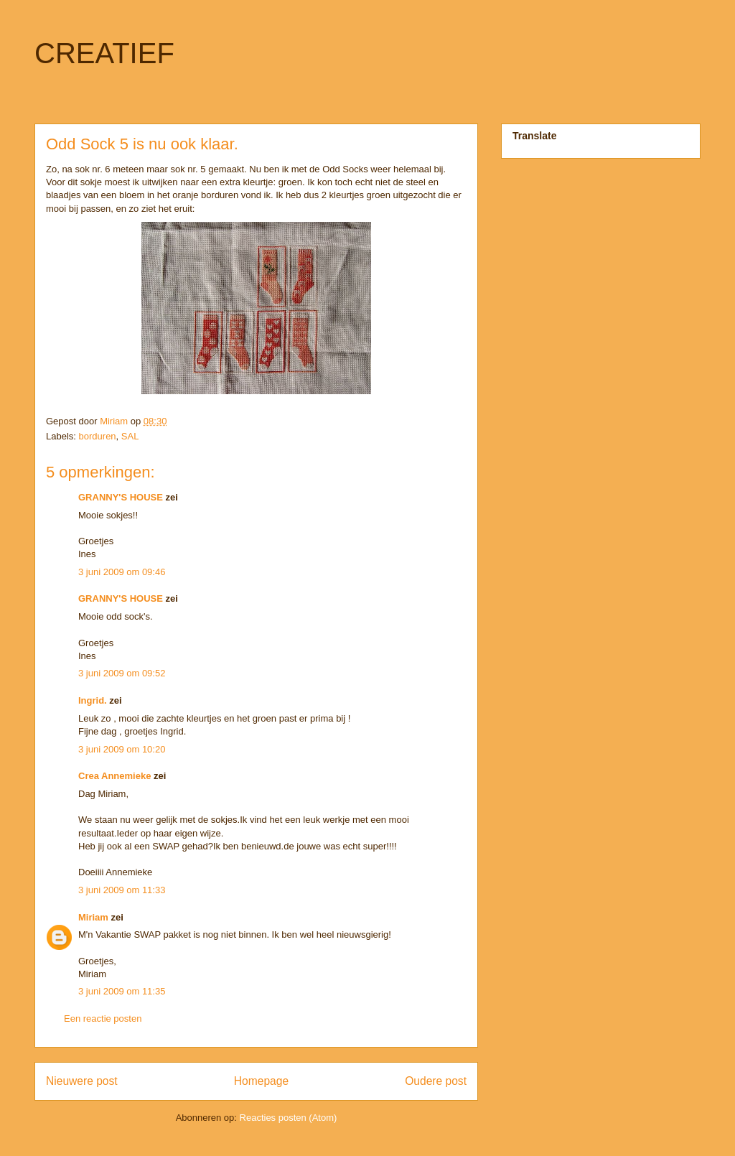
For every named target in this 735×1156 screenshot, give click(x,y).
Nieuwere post (82, 1081)
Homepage (261, 1081)
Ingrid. (92, 700)
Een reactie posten (102, 1018)
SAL (130, 436)
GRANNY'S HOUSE (120, 497)
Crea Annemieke (114, 775)
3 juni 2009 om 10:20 (121, 749)
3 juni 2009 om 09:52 (121, 673)
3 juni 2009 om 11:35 (121, 991)
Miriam (93, 917)
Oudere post (436, 1081)
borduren (97, 436)
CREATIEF (104, 53)
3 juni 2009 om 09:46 (121, 572)
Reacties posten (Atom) (288, 1117)
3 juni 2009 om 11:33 (121, 890)
